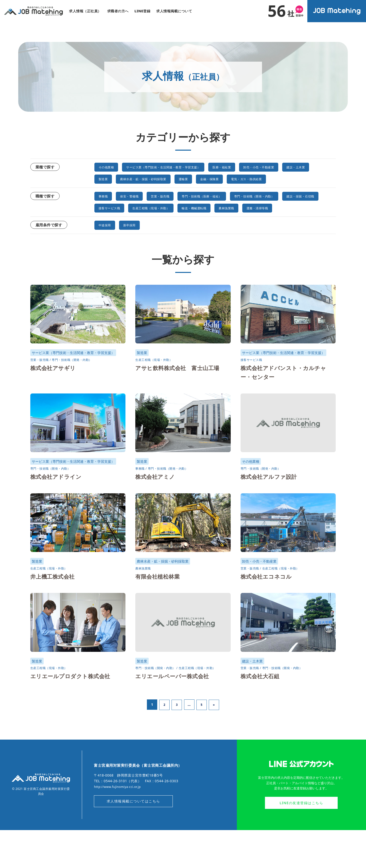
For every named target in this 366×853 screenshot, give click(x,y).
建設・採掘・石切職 (117, 219)
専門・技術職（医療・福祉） (222, 207)
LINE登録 (143, 11)
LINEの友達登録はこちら (301, 826)
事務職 (105, 207)
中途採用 (107, 248)
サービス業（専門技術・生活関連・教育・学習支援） (180, 167)
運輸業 (239, 178)
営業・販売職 (172, 207)
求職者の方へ (118, 11)
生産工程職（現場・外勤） (212, 219)
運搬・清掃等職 (113, 231)
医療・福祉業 (253, 167)
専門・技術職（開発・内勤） (288, 207)
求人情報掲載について (174, 11)
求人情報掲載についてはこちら (133, 824)
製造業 (141, 178)
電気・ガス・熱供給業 (119, 190)
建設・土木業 (111, 178)
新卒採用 (135, 248)
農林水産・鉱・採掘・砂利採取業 (190, 178)
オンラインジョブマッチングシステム (337, 11)
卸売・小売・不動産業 (298, 167)
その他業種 (109, 167)
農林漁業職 (304, 219)
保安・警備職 (135, 207)
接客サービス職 (161, 219)
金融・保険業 (270, 178)
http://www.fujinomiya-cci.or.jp (120, 808)
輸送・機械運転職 (265, 219)
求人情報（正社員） (85, 11)
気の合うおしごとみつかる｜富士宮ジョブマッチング (33, 11)
